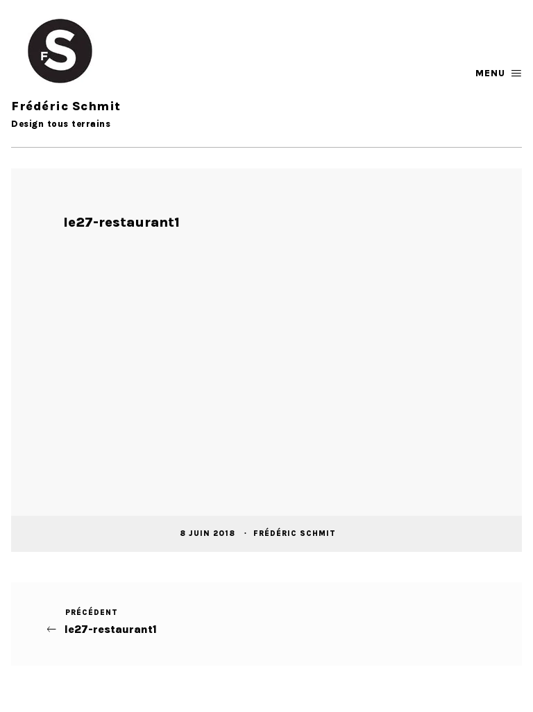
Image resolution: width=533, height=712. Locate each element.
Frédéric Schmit (296, 533)
